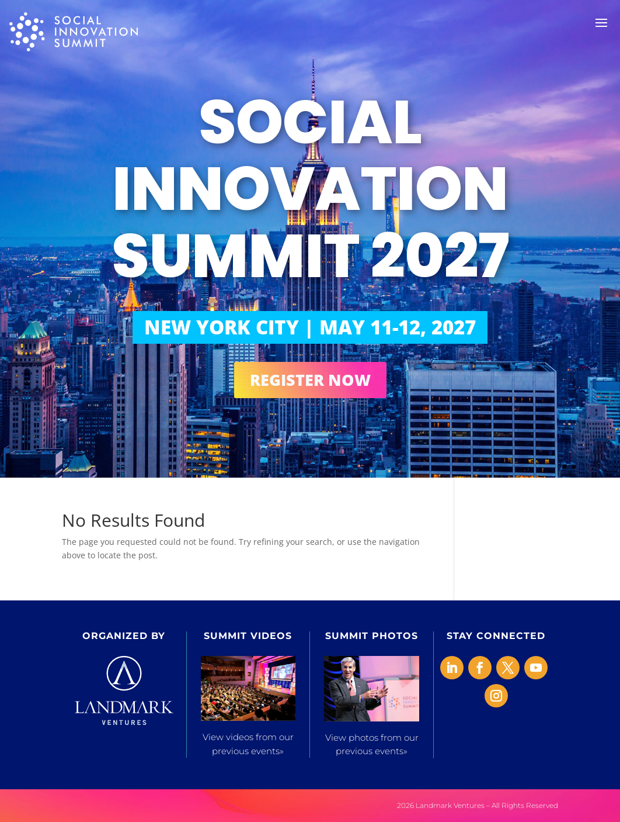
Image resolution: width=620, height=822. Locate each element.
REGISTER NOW (310, 380)
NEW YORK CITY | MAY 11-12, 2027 (310, 327)
